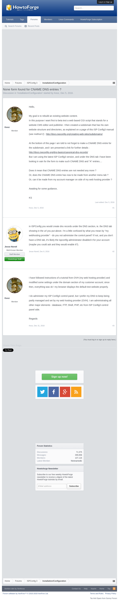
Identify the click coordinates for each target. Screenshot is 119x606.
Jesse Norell (11, 246)
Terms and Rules (97, 593)
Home (102, 589)
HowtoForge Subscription (91, 19)
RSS (114, 588)
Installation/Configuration (29, 93)
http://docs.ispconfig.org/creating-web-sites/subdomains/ (74, 134)
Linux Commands (66, 19)
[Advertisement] (59, 54)
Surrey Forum (111, 598)
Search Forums (14, 26)
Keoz (56, 93)
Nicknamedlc (76, 461)
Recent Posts (33, 26)
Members (48, 19)
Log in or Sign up (105, 2)
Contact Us (76, 589)
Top (108, 589)
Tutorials (9, 19)
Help (86, 589)
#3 (113, 326)
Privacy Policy (110, 593)
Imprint (93, 589)
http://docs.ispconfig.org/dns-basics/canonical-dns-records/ (58, 152)
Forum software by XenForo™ (25, 593)
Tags (22, 19)
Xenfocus (21, 589)
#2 (113, 251)
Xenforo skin (9, 589)
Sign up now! (59, 376)
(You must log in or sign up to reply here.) (99, 340)
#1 (113, 208)
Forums (34, 19)
